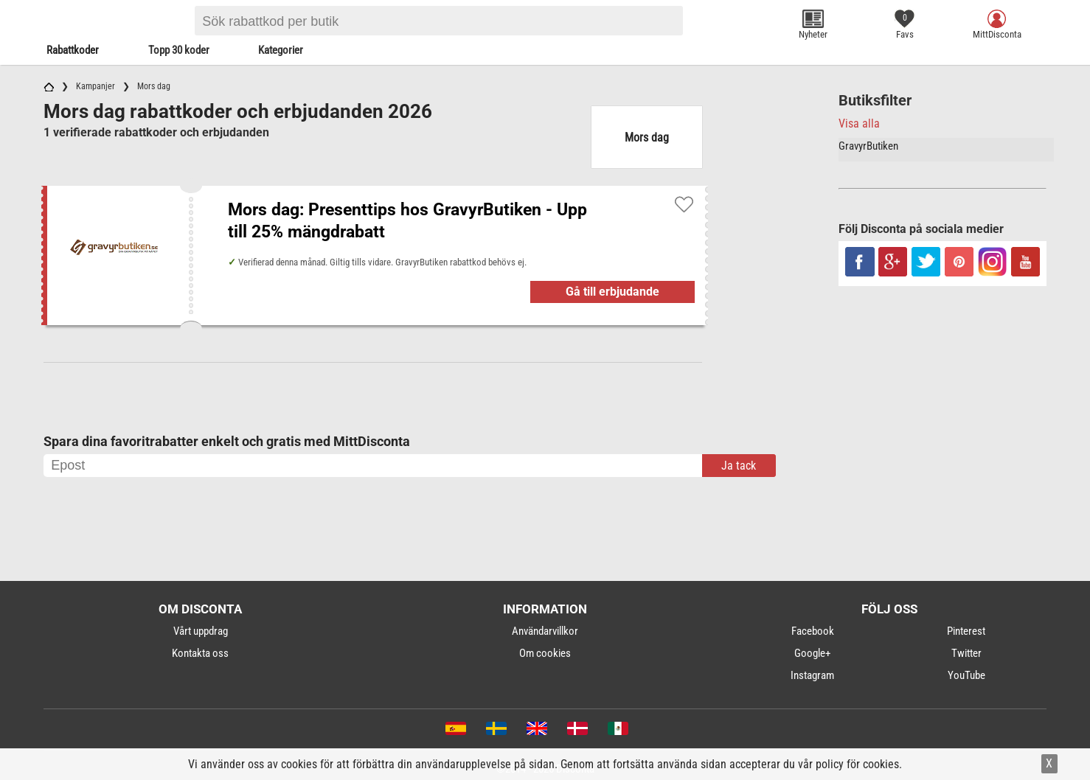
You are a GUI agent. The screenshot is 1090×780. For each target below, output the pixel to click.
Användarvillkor (545, 631)
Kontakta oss (200, 653)
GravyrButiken (868, 146)
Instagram (812, 675)
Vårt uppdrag (200, 631)
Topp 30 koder (178, 50)
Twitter (966, 653)
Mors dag (647, 137)
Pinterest (966, 631)
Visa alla (859, 123)
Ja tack (738, 466)
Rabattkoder (72, 50)
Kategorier (280, 50)
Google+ (812, 653)
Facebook (812, 631)
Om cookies (545, 653)
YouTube (966, 675)
